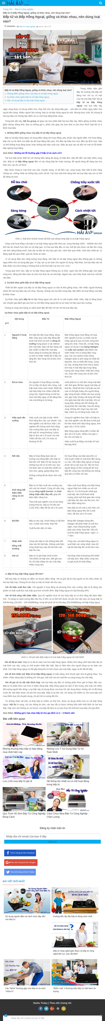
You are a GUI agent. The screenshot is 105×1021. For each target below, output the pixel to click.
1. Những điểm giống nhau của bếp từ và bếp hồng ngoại (31, 93)
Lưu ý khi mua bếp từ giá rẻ (17, 781)
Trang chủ (8, 9)
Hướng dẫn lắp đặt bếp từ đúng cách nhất (72, 916)
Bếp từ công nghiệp (24, 9)
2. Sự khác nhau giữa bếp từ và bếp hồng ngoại (27, 97)
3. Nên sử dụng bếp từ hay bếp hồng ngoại (25, 100)
